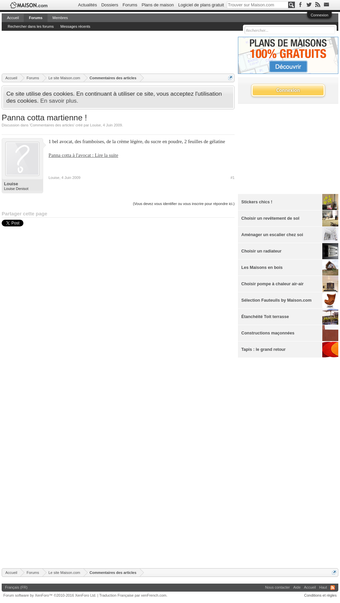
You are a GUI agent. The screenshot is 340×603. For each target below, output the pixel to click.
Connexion (319, 15)
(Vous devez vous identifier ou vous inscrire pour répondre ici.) (184, 204)
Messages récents (75, 26)
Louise (95, 125)
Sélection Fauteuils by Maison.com (276, 300)
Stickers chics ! (256, 202)
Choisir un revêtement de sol (270, 218)
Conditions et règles (320, 595)
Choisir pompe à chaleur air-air (272, 284)
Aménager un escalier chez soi (272, 234)
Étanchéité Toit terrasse (265, 316)
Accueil (13, 18)
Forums (129, 4)
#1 (233, 178)
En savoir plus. (59, 100)
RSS (332, 587)
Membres (60, 18)
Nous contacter (277, 587)
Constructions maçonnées (267, 333)
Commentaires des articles (52, 125)
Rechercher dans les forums (31, 26)
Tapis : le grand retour (263, 349)
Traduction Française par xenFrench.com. (133, 595)
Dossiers (109, 4)
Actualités (87, 4)
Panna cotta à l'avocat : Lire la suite (83, 155)
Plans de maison (158, 4)
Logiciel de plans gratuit (201, 4)
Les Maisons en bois (262, 267)
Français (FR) (16, 587)
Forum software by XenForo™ (49, 595)
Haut (323, 587)
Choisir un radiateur (261, 251)
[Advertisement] (123, 52)
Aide (297, 587)
